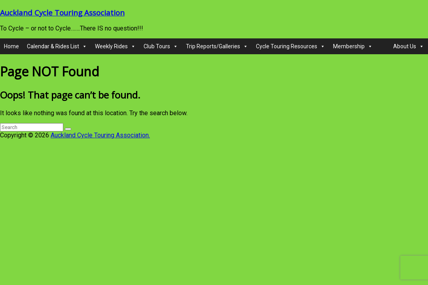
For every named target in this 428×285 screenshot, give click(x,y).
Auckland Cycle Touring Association (62, 12)
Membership (353, 46)
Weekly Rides (115, 46)
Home (11, 46)
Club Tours (161, 46)
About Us (408, 46)
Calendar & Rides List (57, 46)
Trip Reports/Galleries (217, 46)
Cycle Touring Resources (290, 46)
